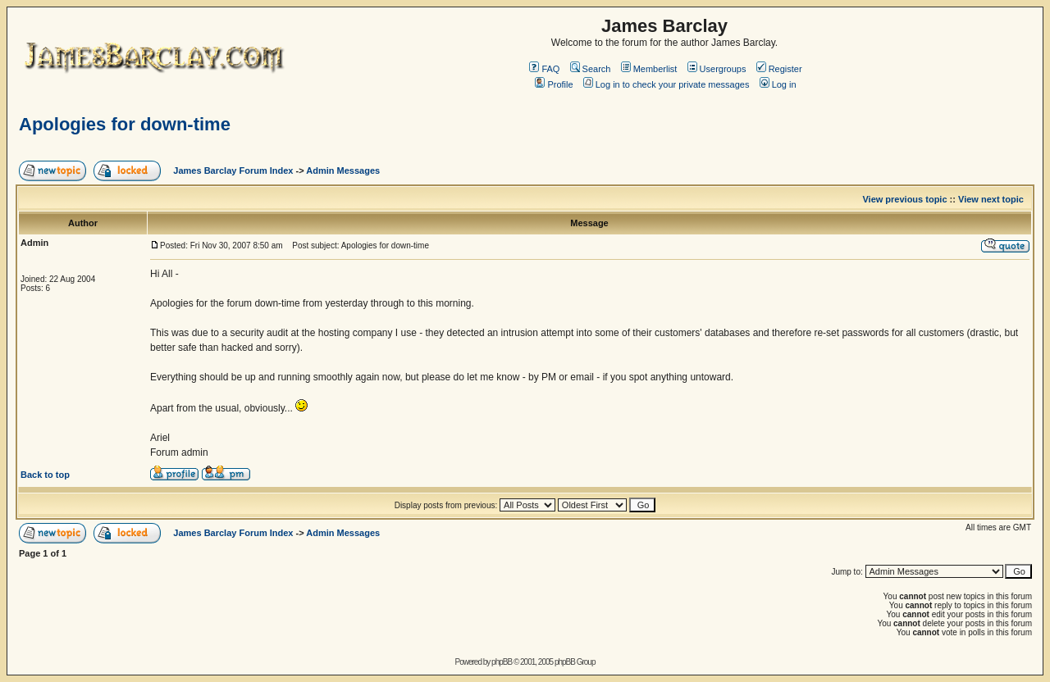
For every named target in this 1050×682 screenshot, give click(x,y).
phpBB (501, 661)
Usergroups (716, 69)
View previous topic (904, 199)
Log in (778, 84)
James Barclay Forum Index (233, 170)
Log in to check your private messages (666, 84)
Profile (554, 84)
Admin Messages (343, 170)
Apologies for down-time (125, 124)
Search (590, 69)
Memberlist (649, 69)
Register (779, 69)
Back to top (45, 475)
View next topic (991, 199)
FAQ (544, 69)
